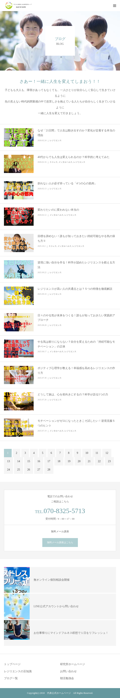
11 (96, 452)
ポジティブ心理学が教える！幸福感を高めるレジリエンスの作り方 (76, 370)
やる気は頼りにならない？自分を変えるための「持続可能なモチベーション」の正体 (76, 344)
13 (8, 461)
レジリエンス (55, 140)
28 (48, 469)
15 (28, 461)
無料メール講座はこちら (60, 542)
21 (89, 461)
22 (99, 461)
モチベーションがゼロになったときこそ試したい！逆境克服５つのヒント (76, 423)
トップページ (12, 664)
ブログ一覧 (11, 678)
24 (8, 469)
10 (86, 452)
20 (79, 461)
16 (38, 461)
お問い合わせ (68, 671)
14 (18, 461)
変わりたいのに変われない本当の (58, 209)
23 (109, 461)
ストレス (54, 162)
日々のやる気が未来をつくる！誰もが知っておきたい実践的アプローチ (76, 318)
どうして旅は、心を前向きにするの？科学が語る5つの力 (73, 394)
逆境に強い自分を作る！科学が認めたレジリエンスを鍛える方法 (76, 265)
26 (28, 469)
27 (38, 469)
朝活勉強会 (67, 678)
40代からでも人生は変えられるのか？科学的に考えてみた (74, 157)
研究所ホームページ (72, 664)
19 (69, 461)
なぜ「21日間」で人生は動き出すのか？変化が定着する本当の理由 (76, 133)
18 (59, 461)
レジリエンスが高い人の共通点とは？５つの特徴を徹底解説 (75, 288)
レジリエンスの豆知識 (18, 671)
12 (106, 452)
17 (48, 461)
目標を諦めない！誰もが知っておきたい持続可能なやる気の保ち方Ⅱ (76, 238)
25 (18, 469)
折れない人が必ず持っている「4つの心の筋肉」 (67, 183)
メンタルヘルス (65, 162)
